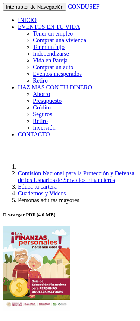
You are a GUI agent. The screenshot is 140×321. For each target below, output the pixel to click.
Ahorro (41, 94)
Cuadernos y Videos (42, 193)
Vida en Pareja (50, 60)
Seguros (42, 114)
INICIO (27, 20)
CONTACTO (34, 134)
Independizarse (51, 53)
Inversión (44, 127)
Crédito (42, 107)
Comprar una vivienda (59, 40)
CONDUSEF (83, 6)
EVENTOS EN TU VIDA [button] (49, 27)
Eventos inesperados (57, 74)
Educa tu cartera (37, 186)
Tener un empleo (53, 33)
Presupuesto (47, 101)
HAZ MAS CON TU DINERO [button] (55, 87)
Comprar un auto (53, 67)
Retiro (40, 80)
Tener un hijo (49, 47)
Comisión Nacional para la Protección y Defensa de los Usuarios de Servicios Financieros (76, 176)
